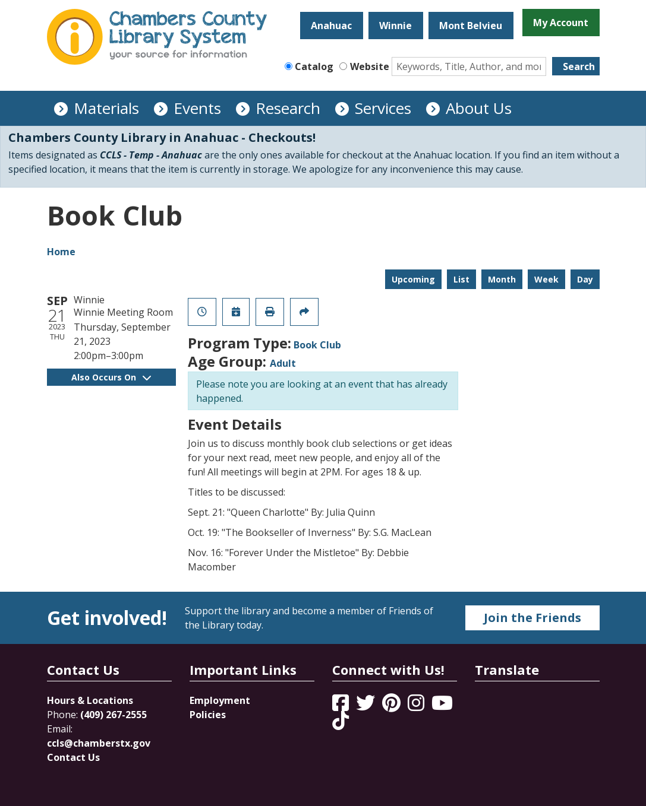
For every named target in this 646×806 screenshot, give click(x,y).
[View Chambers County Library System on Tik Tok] (340, 720)
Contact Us (73, 757)
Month (502, 279)
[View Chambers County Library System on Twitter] (366, 706)
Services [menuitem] (383, 108)
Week (546, 279)
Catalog (314, 66)
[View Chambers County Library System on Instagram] (417, 706)
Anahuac (331, 25)
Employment (220, 700)
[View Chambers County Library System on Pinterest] (392, 706)
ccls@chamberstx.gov (98, 743)
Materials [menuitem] (106, 108)
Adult (283, 363)
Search (579, 66)
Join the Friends (532, 618)
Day (585, 279)
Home (61, 251)
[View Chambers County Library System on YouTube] (442, 706)
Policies (208, 714)
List (461, 279)
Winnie (395, 25)
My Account (560, 22)
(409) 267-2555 (113, 714)
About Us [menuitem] (479, 108)
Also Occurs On (111, 377)
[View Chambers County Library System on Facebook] (341, 706)
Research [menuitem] (288, 108)
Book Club (317, 344)
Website (369, 66)
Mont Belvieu (470, 25)
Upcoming (413, 279)
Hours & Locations (90, 700)
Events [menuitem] (197, 108)
